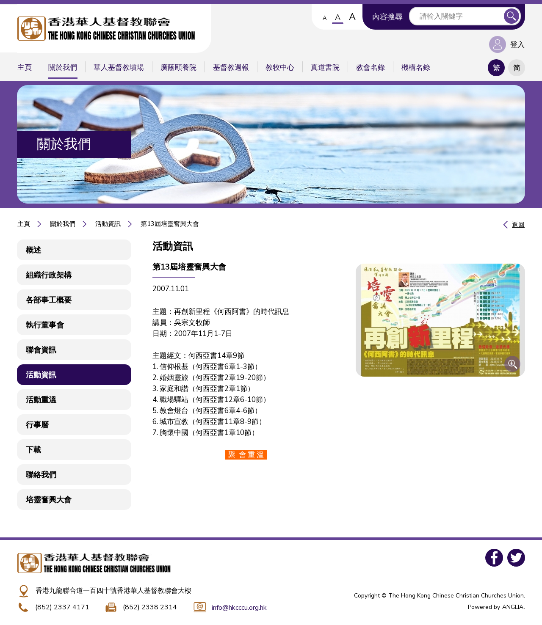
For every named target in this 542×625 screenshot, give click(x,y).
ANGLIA (512, 607)
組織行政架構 (49, 275)
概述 (33, 250)
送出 (511, 16)
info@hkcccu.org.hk (239, 607)
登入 (517, 45)
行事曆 (37, 425)
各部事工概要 (49, 300)
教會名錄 (370, 67)
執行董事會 (45, 325)
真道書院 (325, 67)
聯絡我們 (41, 475)
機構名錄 (415, 67)
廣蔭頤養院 (178, 67)
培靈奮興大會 (49, 500)
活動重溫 (41, 400)
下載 (33, 450)
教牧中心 (279, 67)
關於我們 (62, 67)
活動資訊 (108, 224)
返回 (518, 224)
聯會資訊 (41, 350)
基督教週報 (231, 67)
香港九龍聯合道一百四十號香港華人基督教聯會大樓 (113, 590)
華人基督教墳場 (119, 67)
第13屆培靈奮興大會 (170, 224)
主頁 (24, 67)
